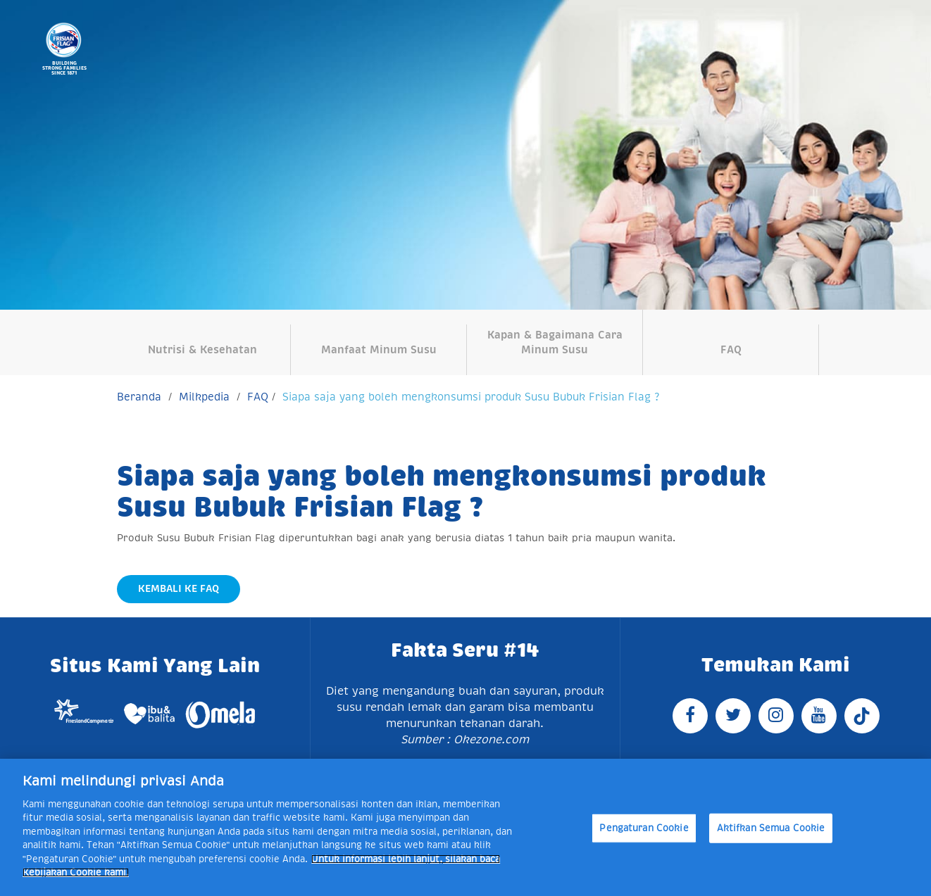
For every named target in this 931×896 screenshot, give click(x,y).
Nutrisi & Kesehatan (202, 349)
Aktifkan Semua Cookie (771, 828)
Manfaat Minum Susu (379, 349)
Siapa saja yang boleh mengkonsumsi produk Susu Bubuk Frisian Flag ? (470, 396)
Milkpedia (204, 396)
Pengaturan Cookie (643, 828)
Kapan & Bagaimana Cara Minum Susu (555, 342)
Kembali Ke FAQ (178, 588)
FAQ (731, 349)
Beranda (139, 396)
